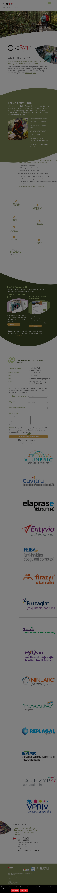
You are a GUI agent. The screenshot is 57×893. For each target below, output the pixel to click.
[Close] (55, 887)
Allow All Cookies (24, 890)
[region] (28, 889)
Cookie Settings (15, 890)
